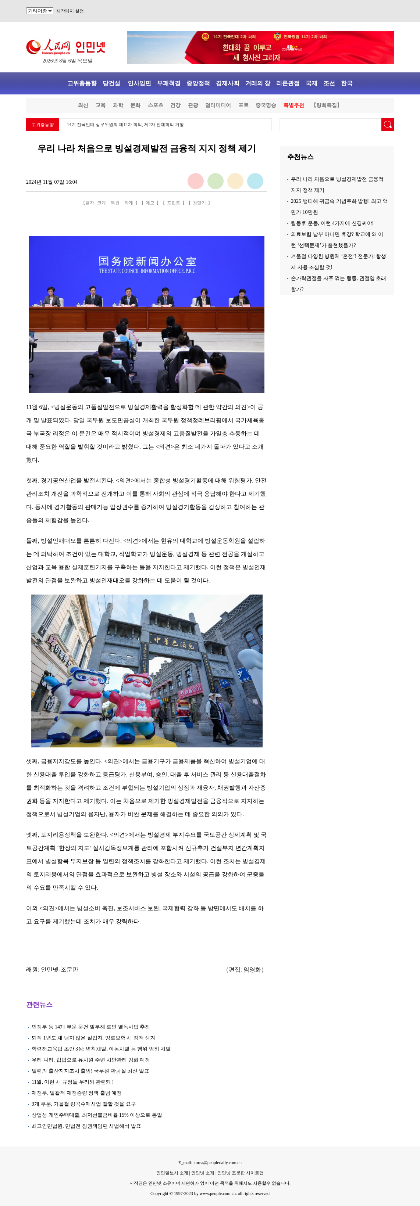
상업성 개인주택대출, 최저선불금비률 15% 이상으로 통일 (97, 1115)
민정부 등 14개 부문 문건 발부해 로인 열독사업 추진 (91, 1027)
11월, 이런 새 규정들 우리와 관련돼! (72, 1082)
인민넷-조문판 (59, 969)
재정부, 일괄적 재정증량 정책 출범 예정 (77, 1093)
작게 (128, 202)
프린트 (173, 202)
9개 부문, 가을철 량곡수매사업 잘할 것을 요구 (84, 1104)
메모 (150, 202)
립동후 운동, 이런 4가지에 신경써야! (332, 223)
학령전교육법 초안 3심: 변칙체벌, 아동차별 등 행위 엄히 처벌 (101, 1049)
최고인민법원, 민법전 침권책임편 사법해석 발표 (86, 1126)
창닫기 (199, 202)
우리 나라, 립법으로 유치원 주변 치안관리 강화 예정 (91, 1060)
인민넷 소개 (202, 1173)
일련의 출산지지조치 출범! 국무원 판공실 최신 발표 (90, 1071)
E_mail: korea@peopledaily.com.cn (210, 1162)
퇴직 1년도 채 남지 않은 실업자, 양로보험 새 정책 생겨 (93, 1038)
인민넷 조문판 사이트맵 (240, 1173)
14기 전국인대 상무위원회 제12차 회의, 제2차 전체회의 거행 (125, 124)
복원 (115, 202)
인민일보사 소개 (172, 1173)
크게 (101, 202)
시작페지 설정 (70, 11)
